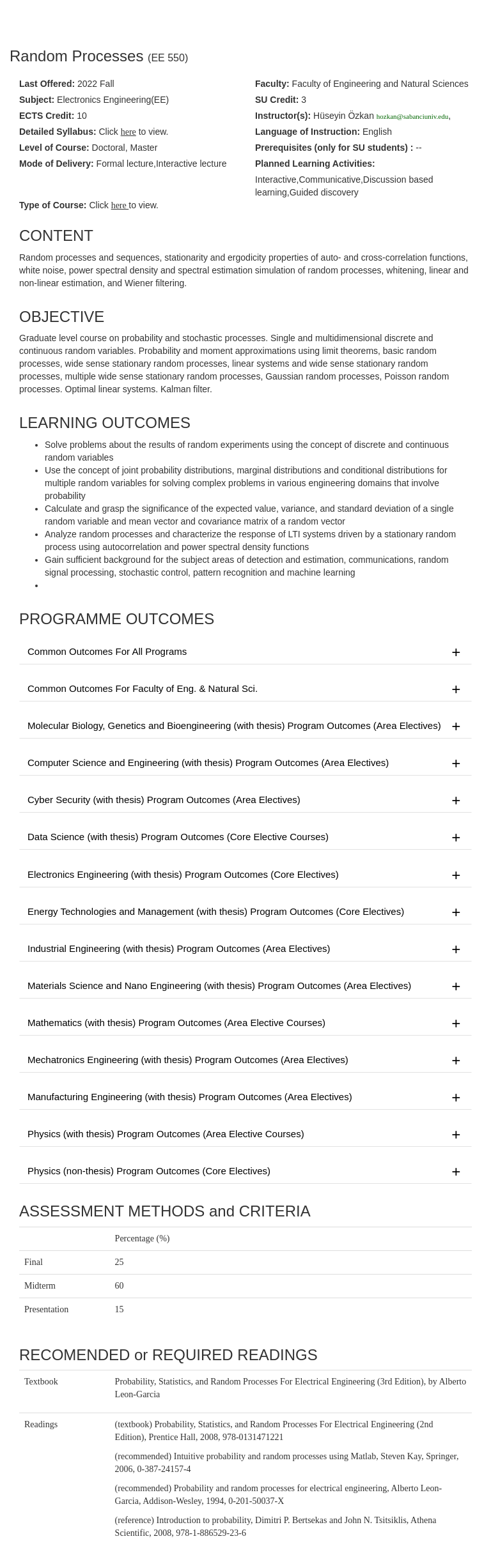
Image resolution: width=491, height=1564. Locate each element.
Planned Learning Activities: (315, 163)
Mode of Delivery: (56, 163)
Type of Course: (53, 205)
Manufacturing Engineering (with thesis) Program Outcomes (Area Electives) (245, 1097)
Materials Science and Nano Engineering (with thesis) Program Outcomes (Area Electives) (245, 986)
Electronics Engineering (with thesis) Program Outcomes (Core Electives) (245, 875)
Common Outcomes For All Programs (245, 652)
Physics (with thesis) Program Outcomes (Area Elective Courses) (245, 1134)
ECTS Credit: (46, 116)
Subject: (36, 100)
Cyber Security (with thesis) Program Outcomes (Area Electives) (245, 800)
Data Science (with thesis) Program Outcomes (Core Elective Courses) (245, 837)
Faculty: (272, 84)
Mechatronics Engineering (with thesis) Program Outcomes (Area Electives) (245, 1060)
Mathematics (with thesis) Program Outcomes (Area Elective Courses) (245, 1023)
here (120, 205)
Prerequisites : (334, 147)
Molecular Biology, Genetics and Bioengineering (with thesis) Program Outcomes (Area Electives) (245, 726)
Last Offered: (47, 84)
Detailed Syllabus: (58, 131)
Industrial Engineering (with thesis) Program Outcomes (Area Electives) (245, 949)
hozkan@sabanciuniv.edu (412, 116)
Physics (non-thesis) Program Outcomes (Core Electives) (245, 1171)
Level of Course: (54, 147)
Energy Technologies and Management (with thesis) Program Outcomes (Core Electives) (245, 912)
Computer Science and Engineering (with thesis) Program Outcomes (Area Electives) (245, 763)
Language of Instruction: (307, 131)
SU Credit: (277, 100)
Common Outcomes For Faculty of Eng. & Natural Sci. (245, 689)
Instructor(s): (283, 116)
